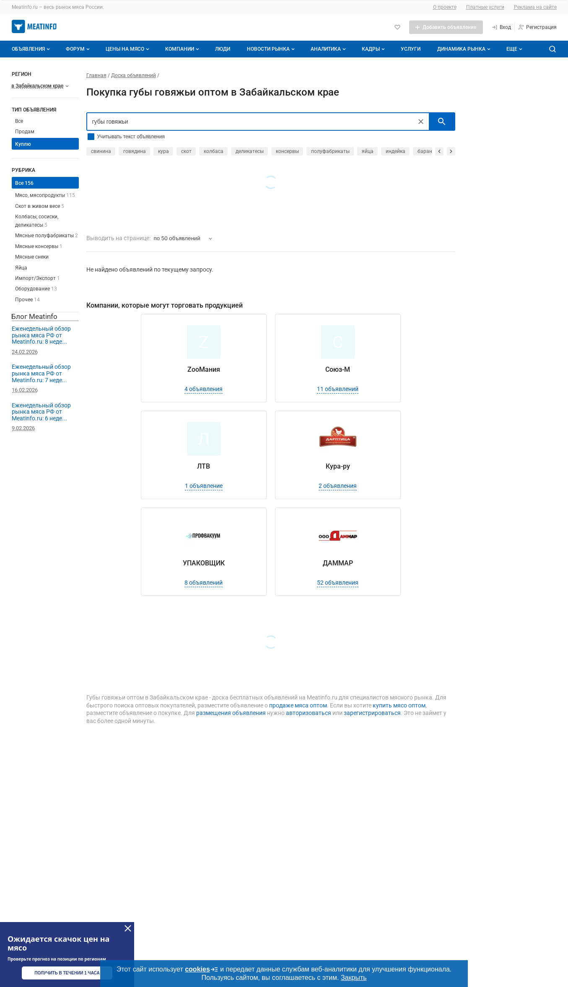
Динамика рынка (464, 49)
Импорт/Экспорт (37, 278)
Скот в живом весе (39, 206)
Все (19, 121)
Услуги (410, 49)
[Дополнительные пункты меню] (514, 49)
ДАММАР (338, 563)
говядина (134, 151)
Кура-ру (338, 466)
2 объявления (338, 485)
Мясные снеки (32, 257)
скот (186, 151)
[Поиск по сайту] (552, 49)
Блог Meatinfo (34, 316)
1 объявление (204, 485)
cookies (201, 969)
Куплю (23, 144)
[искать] (442, 121)
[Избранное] (397, 27)
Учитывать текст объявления (131, 137)
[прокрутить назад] (439, 151)
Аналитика (329, 49)
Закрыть (354, 977)
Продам (24, 132)
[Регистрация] (537, 27)
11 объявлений (337, 389)
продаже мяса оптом (298, 705)
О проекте (444, 7)
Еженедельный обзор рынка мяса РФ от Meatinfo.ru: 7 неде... (41, 373)
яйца (367, 151)
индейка (395, 151)
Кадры (374, 49)
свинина (101, 151)
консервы (287, 151)
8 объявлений (203, 582)
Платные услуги (485, 7)
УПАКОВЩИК (204, 563)
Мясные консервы (38, 246)
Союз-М (337, 369)
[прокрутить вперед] (451, 151)
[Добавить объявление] (446, 27)
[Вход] (501, 27)
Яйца (21, 268)
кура (163, 151)
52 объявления (337, 582)
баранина (429, 151)
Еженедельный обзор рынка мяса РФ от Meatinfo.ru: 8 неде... (41, 335)
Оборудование (36, 289)
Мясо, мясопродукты (45, 195)
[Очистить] (421, 122)
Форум (78, 49)
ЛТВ (203, 466)
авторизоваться (308, 713)
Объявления (32, 49)
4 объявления (203, 389)
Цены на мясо (128, 49)
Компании (183, 49)
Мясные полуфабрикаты (46, 235)
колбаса (213, 151)
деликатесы (250, 151)
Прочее (27, 300)
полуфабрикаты (330, 151)
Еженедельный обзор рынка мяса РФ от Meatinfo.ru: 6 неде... (41, 412)
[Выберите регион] (40, 86)
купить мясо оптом (399, 705)
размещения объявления (231, 713)
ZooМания (203, 369)
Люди (222, 49)
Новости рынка (271, 49)
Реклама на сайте (535, 7)
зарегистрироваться (372, 713)
